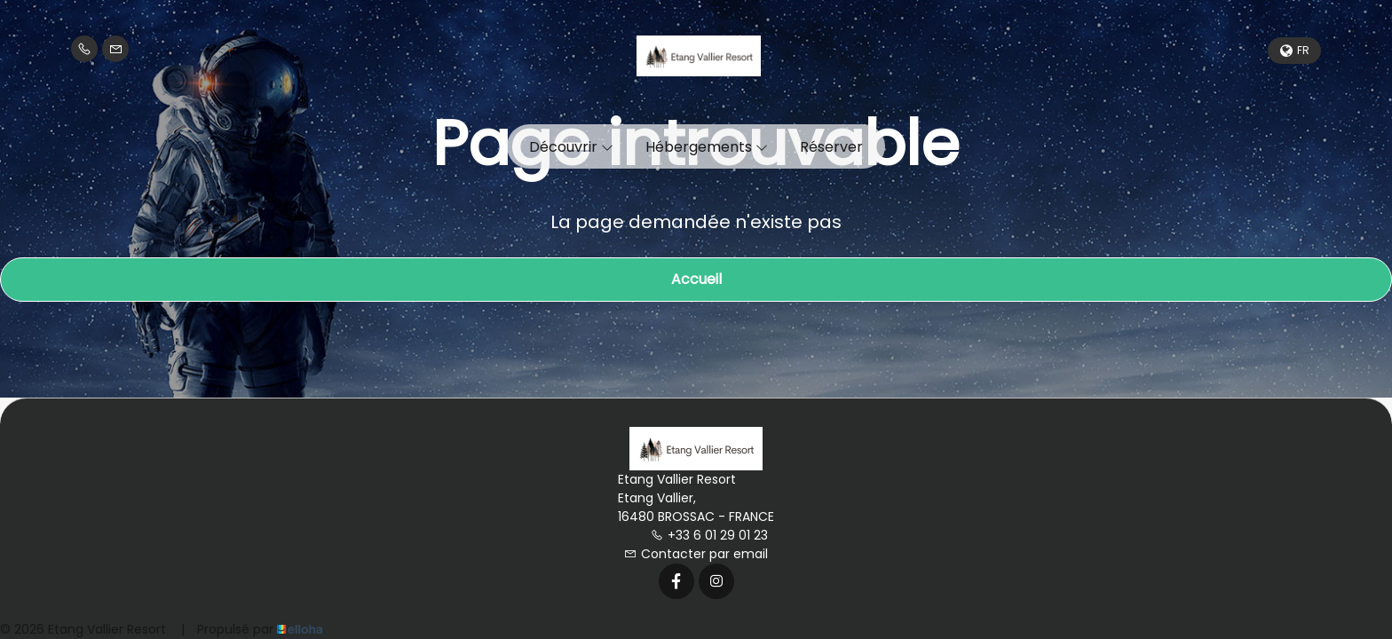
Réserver (831, 147)
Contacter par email (696, 554)
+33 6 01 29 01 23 (709, 535)
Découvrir (571, 147)
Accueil (696, 279)
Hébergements (706, 147)
